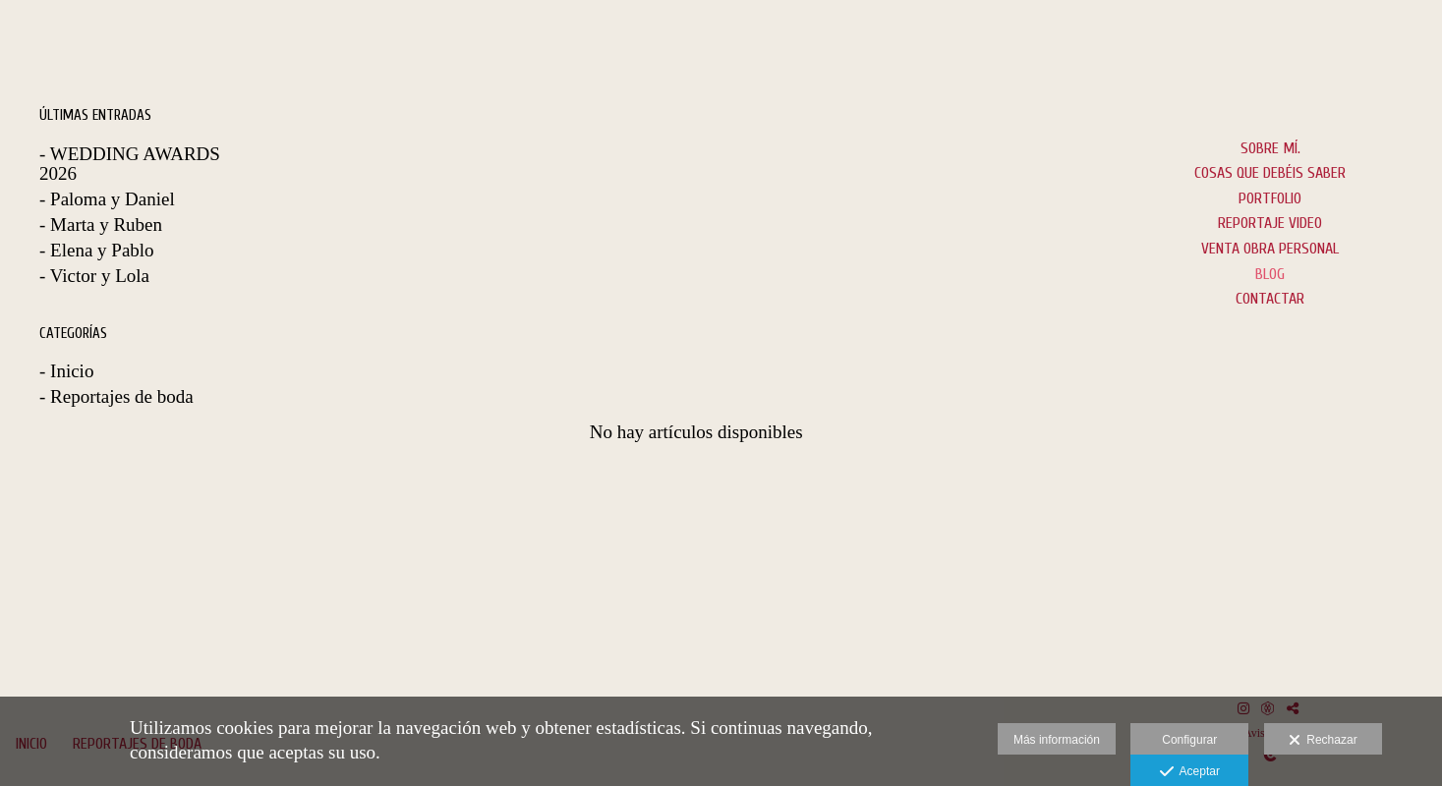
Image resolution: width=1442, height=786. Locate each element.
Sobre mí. (1270, 148)
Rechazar (1323, 741)
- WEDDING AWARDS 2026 (129, 164)
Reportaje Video (1270, 223)
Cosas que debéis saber (1270, 173)
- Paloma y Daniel (107, 199)
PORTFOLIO (1270, 198)
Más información (1056, 740)
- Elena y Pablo (96, 250)
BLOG (1270, 274)
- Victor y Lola (94, 275)
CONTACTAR (1270, 299)
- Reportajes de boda (116, 396)
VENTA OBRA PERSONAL (1270, 248)
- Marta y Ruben (100, 224)
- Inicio (66, 371)
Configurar (1189, 740)
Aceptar (1190, 772)
